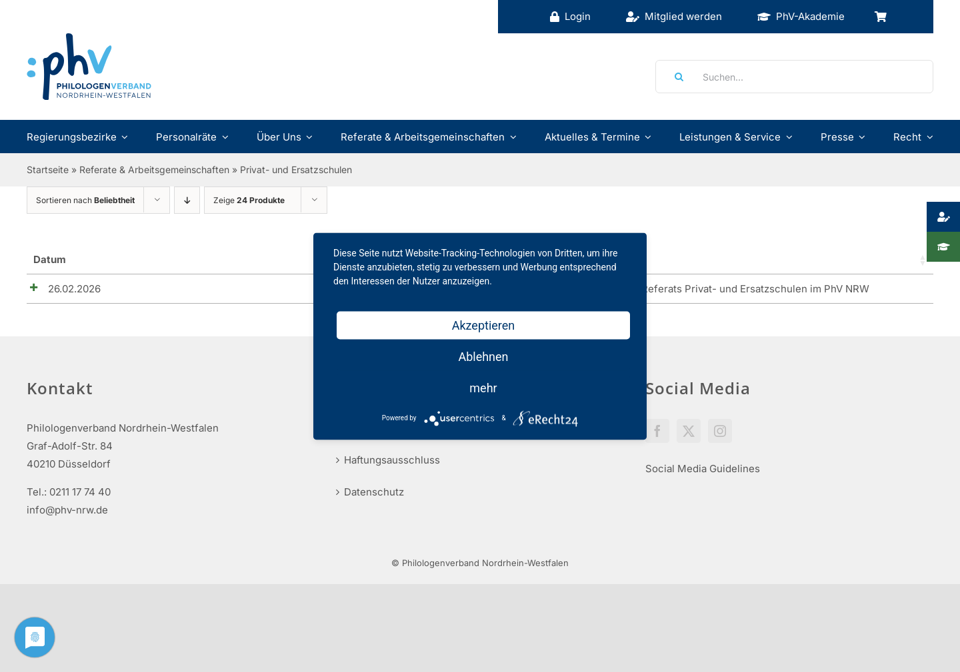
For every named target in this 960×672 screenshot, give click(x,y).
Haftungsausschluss (392, 464)
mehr (483, 387)
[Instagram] (720, 436)
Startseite (48, 169)
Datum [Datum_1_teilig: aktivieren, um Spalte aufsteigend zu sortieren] (49, 259)
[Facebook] (657, 436)
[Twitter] (689, 436)
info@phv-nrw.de (67, 514)
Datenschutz (374, 496)
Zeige (249, 200)
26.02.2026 (59, 288)
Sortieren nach (85, 200)
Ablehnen (483, 356)
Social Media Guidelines (702, 473)
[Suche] (674, 76)
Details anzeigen (879, 292)
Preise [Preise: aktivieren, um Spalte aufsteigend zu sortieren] (756, 259)
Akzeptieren (483, 325)
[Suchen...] (794, 76)
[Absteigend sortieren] (187, 200)
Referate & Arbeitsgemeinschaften (154, 169)
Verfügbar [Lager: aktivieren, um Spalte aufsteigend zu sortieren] (685, 259)
